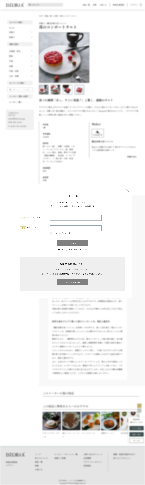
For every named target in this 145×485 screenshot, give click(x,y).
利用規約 (61, 249)
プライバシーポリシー (77, 249)
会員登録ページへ (72, 282)
